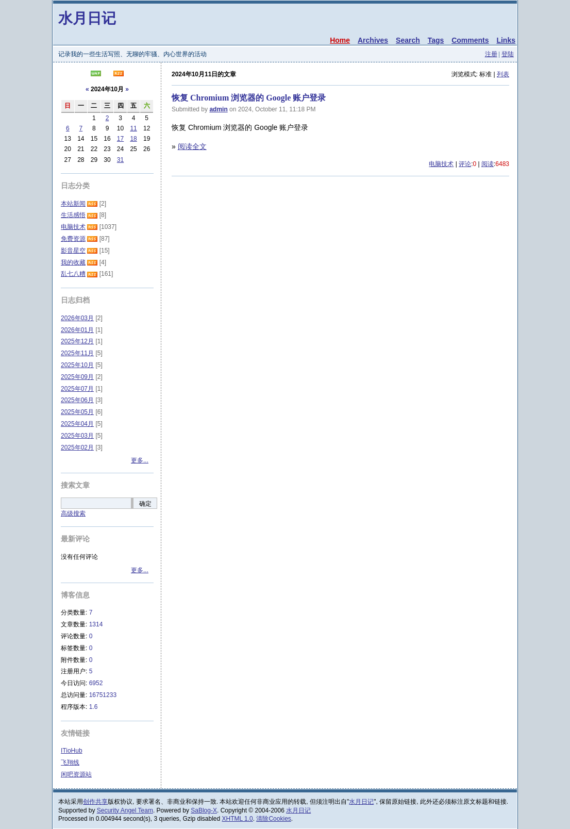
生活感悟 (73, 215)
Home (340, 40)
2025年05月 (77, 412)
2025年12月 (77, 341)
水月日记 (87, 18)
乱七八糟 (73, 273)
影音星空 (73, 250)
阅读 (487, 164)
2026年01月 (77, 330)
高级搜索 (73, 513)
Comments (470, 40)
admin (218, 109)
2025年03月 (77, 435)
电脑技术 (441, 164)
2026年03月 (77, 318)
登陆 (507, 54)
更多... (139, 460)
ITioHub (71, 750)
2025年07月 (77, 388)
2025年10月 (77, 365)
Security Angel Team (125, 810)
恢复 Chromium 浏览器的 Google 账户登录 (249, 97)
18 (133, 138)
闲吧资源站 (76, 774)
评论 (465, 164)
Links (505, 40)
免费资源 (73, 238)
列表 (503, 74)
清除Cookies (273, 818)
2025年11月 (77, 353)
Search (408, 40)
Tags (436, 40)
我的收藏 (73, 262)
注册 (491, 54)
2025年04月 (77, 423)
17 (120, 138)
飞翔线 (70, 762)
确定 (145, 503)
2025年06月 (77, 400)
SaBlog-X (204, 810)
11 (133, 128)
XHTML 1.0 (237, 818)
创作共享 (95, 801)
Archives (373, 40)
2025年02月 (77, 447)
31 (120, 159)
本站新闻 (73, 203)
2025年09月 (77, 376)
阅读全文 (192, 146)
